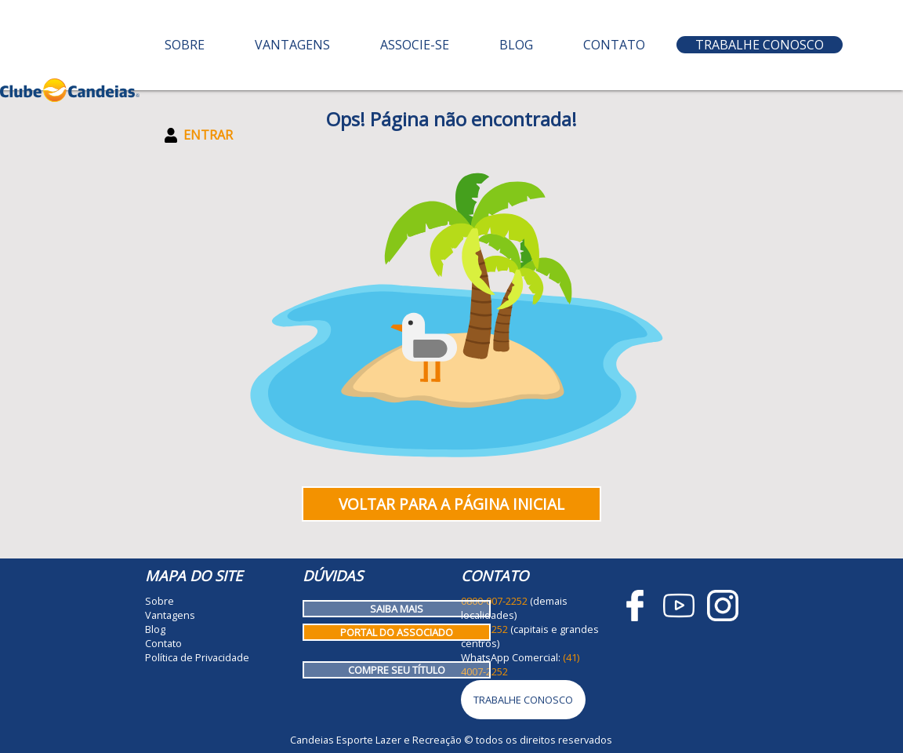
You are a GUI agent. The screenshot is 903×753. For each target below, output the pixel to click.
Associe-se (414, 44)
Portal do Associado (396, 632)
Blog (516, 44)
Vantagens (292, 44)
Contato (614, 44)
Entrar (199, 135)
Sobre (185, 44)
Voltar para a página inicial (451, 504)
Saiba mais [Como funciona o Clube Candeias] (396, 609)
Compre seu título (396, 670)
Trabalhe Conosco (759, 44)
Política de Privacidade (197, 657)
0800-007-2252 (494, 601)
